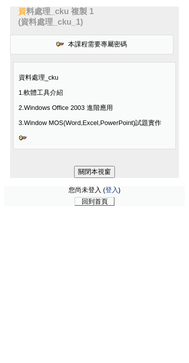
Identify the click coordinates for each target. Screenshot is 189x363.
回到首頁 (95, 201)
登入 (111, 190)
